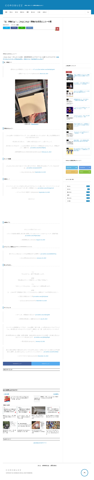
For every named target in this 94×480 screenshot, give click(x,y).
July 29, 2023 (43, 319)
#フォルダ (36, 69)
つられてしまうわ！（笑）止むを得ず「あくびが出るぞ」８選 (81, 116)
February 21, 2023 (46, 152)
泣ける (16, 12)
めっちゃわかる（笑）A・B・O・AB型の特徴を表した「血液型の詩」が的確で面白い (81, 149)
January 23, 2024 (41, 258)
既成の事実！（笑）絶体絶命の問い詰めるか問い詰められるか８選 (81, 141)
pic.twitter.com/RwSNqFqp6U (47, 69)
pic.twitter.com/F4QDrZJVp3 (32, 235)
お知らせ (44, 12)
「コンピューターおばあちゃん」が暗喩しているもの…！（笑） (81, 108)
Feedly (85, 172)
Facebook (14, 27)
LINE (22, 27)
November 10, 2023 (41, 300)
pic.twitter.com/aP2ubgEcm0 (46, 188)
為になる (33, 12)
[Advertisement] (31, 41)
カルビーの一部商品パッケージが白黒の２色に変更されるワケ (81, 91)
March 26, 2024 (44, 73)
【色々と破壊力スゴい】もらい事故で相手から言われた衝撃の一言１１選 (81, 76)
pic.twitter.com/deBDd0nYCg (48, 254)
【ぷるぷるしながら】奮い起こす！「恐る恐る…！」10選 (81, 132)
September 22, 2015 (40, 172)
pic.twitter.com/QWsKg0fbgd (42, 337)
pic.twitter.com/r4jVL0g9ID (42, 314)
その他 (38, 12)
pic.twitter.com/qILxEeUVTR (34, 168)
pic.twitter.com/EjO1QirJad (40, 296)
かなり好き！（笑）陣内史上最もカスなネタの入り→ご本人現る (81, 83)
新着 (6, 12)
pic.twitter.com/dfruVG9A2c (51, 352)
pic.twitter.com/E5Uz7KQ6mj (38, 147)
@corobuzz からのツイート (40, 442)
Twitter (6, 27)
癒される (22, 12)
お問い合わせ (53, 465)
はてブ (29, 27)
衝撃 (28, 12)
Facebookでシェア (17, 363)
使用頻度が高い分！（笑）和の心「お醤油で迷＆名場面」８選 (81, 100)
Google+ (72, 172)
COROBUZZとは (45, 465)
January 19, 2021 (40, 341)
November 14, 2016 (43, 356)
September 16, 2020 (44, 192)
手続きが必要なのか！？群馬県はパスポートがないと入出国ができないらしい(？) (81, 125)
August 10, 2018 (40, 240)
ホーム (39, 465)
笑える (11, 12)
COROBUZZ (14, 5)
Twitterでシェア (45, 363)
